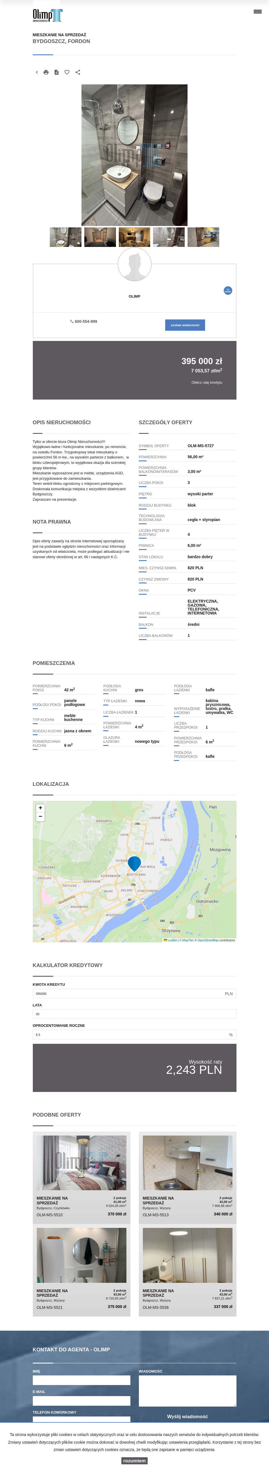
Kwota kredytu (49, 984)
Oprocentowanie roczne (59, 1025)
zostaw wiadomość (185, 325)
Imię (36, 1371)
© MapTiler (186, 940)
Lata (37, 1005)
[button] (134, 864)
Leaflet (170, 940)
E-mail (39, 1392)
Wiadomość (151, 1371)
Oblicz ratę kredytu (206, 382)
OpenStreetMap (208, 940)
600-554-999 (83, 321)
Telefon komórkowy (55, 1412)
